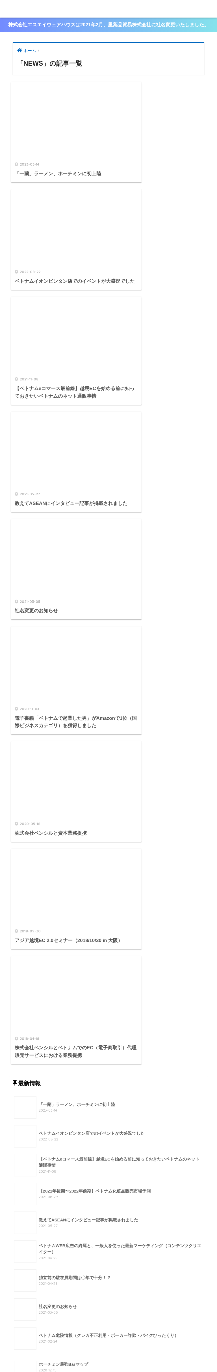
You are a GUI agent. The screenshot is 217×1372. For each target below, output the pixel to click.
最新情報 (114, 1355)
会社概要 (73, 1355)
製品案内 (94, 1355)
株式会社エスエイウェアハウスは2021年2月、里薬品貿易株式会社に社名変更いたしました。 (108, 25)
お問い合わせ (139, 1355)
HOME (108, 1343)
